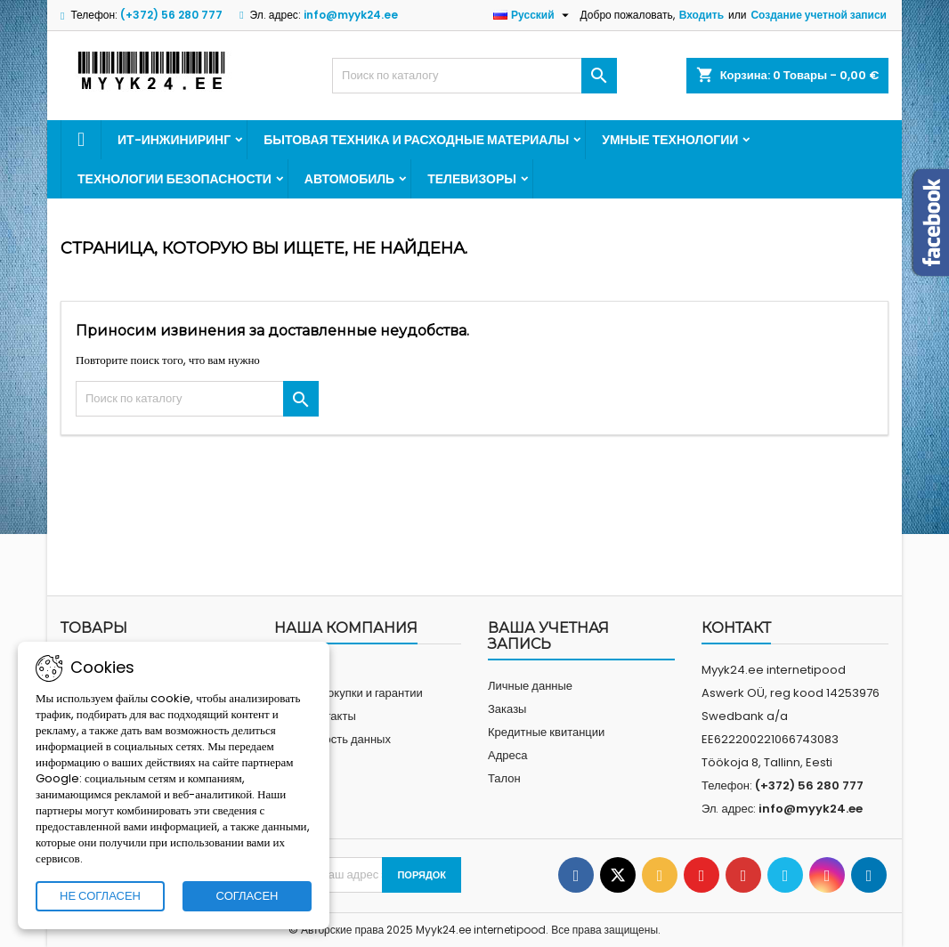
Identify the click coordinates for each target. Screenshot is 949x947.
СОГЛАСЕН (247, 895)
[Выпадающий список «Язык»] (533, 15)
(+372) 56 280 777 (171, 14)
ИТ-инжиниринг (174, 140)
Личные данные (530, 685)
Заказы (507, 708)
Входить (701, 14)
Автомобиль (349, 179)
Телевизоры (471, 179)
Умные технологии (670, 140)
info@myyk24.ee (351, 14)
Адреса (507, 755)
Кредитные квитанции (546, 732)
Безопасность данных (332, 739)
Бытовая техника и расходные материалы (416, 140)
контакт (736, 627)
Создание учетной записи (818, 14)
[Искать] (474, 75)
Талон (504, 778)
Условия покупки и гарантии (348, 692)
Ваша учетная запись (548, 635)
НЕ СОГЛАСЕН (100, 895)
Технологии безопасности (174, 179)
